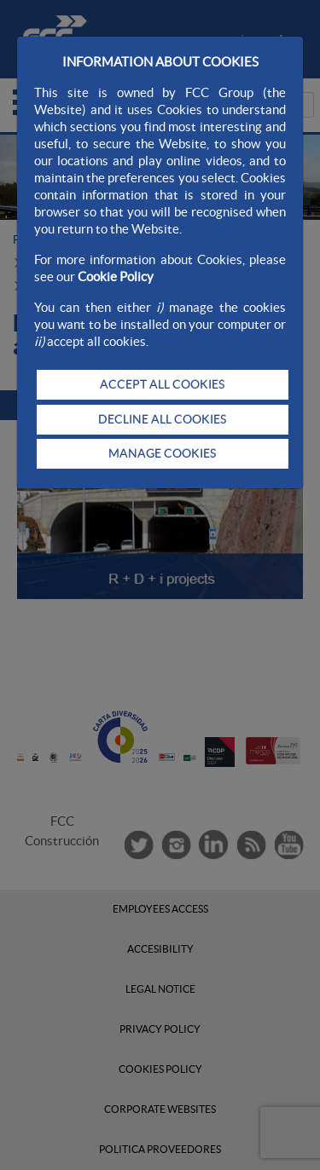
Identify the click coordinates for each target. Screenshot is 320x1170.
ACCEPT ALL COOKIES (162, 384)
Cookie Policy (116, 276)
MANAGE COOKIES (162, 453)
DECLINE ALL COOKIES (162, 419)
